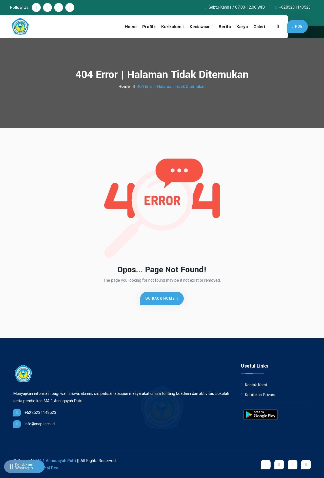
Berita (225, 26)
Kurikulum (171, 26)
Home (131, 26)
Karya (242, 26)
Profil (147, 26)
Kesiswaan (200, 26)
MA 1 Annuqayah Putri (55, 460)
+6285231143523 (293, 7)
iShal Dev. (50, 468)
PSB (297, 26)
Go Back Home (161, 298)
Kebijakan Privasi (258, 394)
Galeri (259, 26)
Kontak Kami (254, 385)
